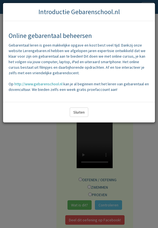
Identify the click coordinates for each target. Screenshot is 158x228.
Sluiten (79, 112)
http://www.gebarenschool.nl (38, 83)
